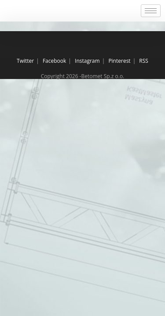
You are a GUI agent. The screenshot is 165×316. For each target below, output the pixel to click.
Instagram (87, 61)
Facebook (54, 61)
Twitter (25, 61)
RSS (143, 61)
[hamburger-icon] (151, 10)
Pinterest (119, 61)
